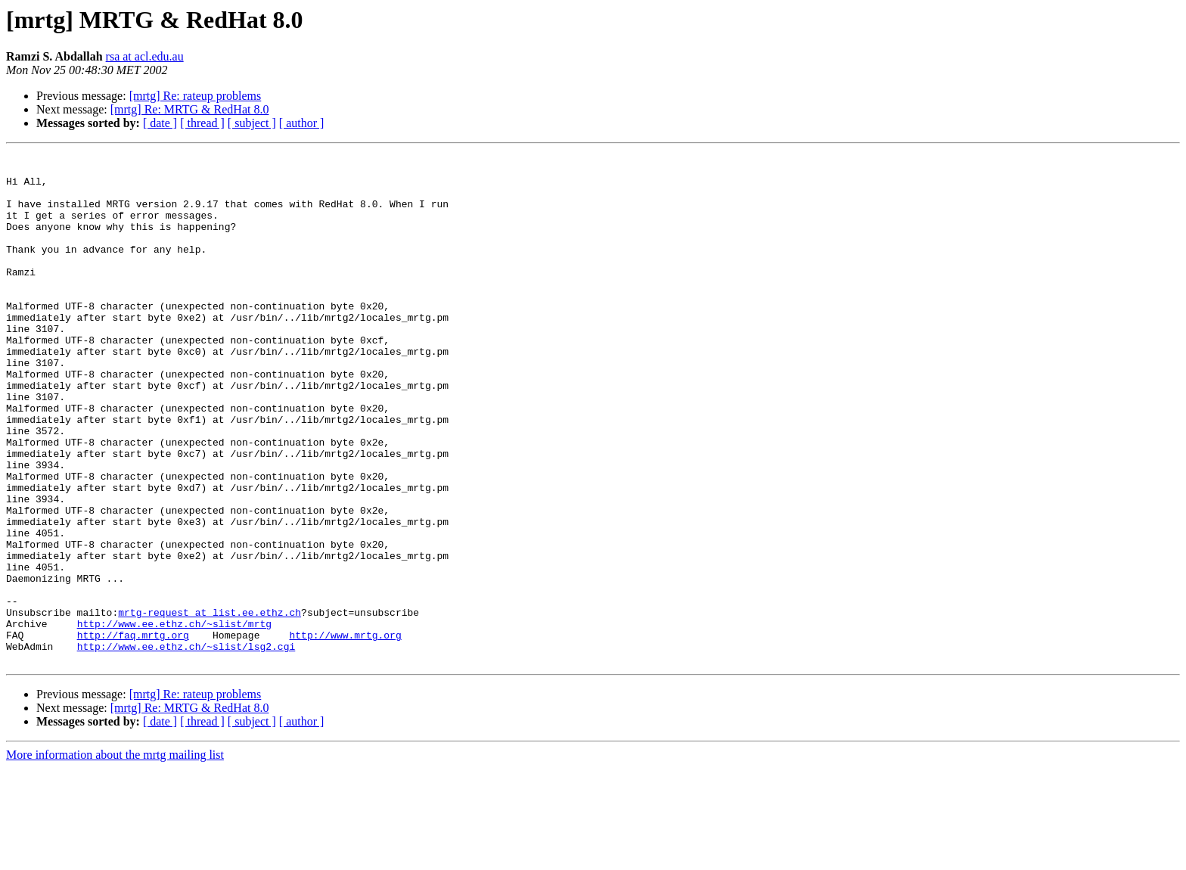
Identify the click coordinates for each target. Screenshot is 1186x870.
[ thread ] (202, 123)
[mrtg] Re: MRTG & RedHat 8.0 (189, 109)
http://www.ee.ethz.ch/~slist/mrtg (174, 719)
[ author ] (301, 123)
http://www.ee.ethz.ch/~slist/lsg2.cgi (186, 746)
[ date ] (160, 123)
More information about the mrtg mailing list (115, 856)
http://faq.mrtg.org (133, 732)
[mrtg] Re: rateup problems (195, 95)
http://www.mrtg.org (345, 732)
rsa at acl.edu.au (145, 56)
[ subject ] (252, 123)
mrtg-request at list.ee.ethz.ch (209, 705)
